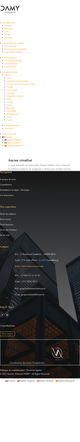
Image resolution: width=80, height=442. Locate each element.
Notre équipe (10, 46)
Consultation (10, 66)
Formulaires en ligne (13, 60)
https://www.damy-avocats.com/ (29, 266)
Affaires (8, 25)
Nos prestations (9, 57)
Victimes (8, 37)
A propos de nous (8, 179)
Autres (10, 120)
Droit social (5, 219)
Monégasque (12, 114)
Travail (10, 102)
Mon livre (8, 128)
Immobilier (11, 111)
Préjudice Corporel (15, 96)
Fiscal (9, 105)
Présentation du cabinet (13, 43)
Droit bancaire (6, 225)
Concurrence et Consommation (21, 84)
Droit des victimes (8, 230)
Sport (9, 99)
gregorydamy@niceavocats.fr (33, 289)
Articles (7, 75)
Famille (10, 87)
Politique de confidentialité (12, 370)
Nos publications (9, 72)
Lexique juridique (12, 125)
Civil (6, 31)
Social (7, 34)
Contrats (11, 93)
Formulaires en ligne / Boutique (14, 190)
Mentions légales (34, 370)
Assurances (12, 90)
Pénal (9, 117)
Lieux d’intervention (13, 52)
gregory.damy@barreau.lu (32, 295)
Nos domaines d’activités (15, 49)
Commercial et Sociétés (17, 81)
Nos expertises (9, 22)
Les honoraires (11, 63)
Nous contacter (9, 134)
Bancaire (8, 28)
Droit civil (4, 235)
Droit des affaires (8, 214)
